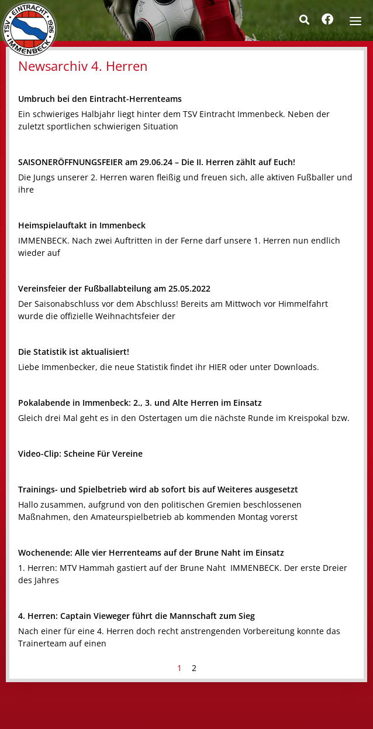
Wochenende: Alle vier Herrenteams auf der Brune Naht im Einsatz (151, 552)
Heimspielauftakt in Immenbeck (82, 225)
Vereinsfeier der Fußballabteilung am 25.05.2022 (114, 288)
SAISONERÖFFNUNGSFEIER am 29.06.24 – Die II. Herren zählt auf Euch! (156, 161)
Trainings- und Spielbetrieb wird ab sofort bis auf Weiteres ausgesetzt (158, 489)
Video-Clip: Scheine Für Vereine (80, 453)
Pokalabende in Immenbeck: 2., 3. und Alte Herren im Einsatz (140, 402)
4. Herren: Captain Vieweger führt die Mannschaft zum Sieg (136, 615)
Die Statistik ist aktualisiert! (73, 351)
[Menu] (355, 20)
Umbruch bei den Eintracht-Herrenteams (100, 98)
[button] (304, 20)
